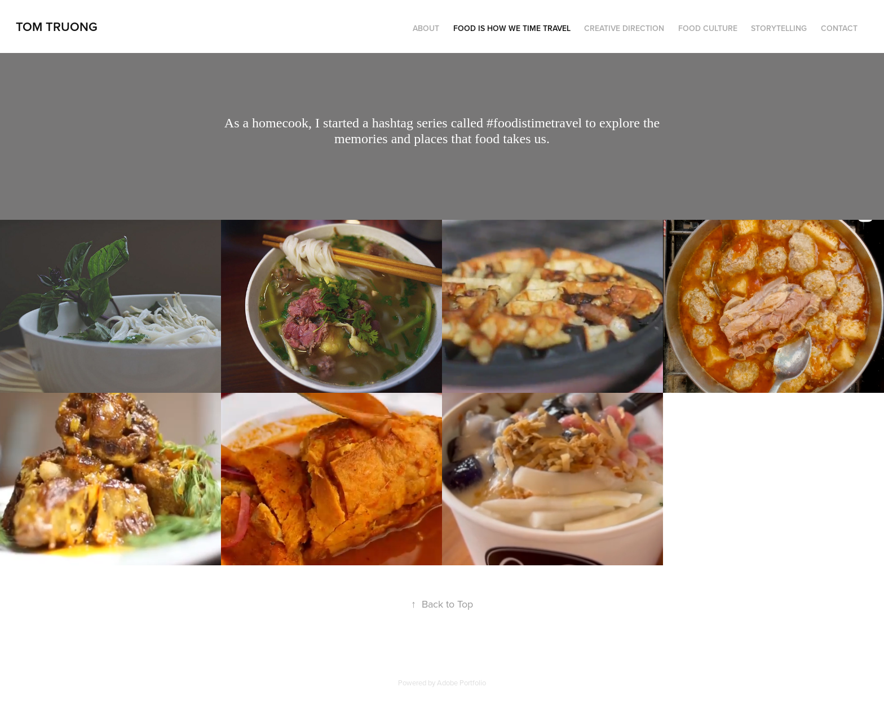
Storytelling (779, 28)
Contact (839, 28)
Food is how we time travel (512, 28)
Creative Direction (624, 28)
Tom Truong (57, 26)
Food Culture (707, 28)
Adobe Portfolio (461, 682)
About (426, 28)
